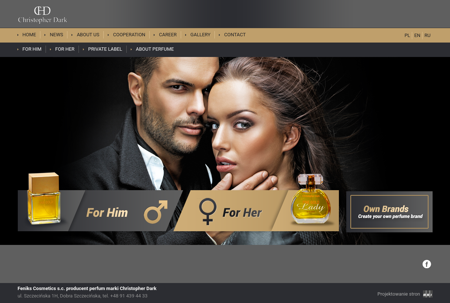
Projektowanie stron (404, 294)
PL (407, 35)
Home (29, 34)
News (56, 34)
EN (417, 35)
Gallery (200, 34)
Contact (235, 34)
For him (32, 49)
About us (88, 34)
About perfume (155, 49)
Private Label (105, 49)
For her (64, 49)
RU (427, 35)
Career (168, 34)
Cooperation (129, 34)
